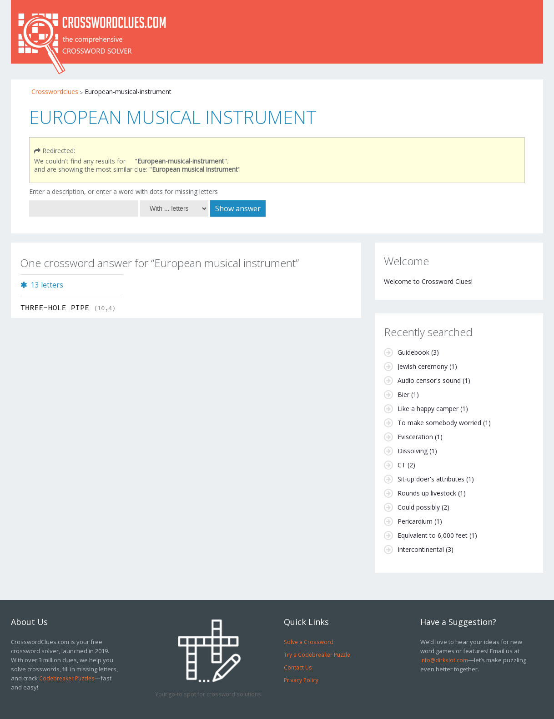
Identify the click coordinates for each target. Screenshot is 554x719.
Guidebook (413, 352)
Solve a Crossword (308, 641)
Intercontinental (421, 549)
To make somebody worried (439, 422)
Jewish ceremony (423, 366)
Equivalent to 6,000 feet (433, 535)
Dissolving (413, 450)
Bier (403, 394)
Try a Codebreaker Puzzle (317, 654)
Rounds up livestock (427, 493)
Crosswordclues (54, 91)
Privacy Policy (301, 680)
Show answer (238, 208)
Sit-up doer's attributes (431, 479)
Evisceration (415, 436)
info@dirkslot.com (444, 660)
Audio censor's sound (429, 380)
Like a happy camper (428, 408)
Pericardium (415, 521)
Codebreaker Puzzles (67, 678)
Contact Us (298, 667)
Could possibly (419, 507)
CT (402, 465)
